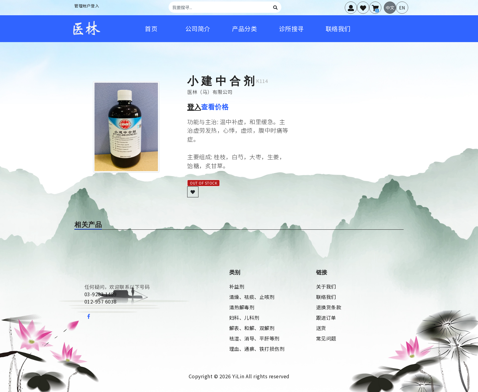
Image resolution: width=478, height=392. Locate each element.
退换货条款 (328, 307)
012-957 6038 (100, 301)
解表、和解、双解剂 (252, 328)
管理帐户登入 (86, 6)
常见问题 (326, 338)
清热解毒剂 (242, 307)
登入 (194, 106)
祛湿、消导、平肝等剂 (254, 338)
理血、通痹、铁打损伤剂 (257, 348)
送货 (321, 328)
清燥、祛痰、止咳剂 (252, 296)
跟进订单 (326, 317)
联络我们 (326, 296)
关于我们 (326, 286)
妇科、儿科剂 (244, 317)
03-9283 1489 (100, 294)
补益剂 (236, 286)
